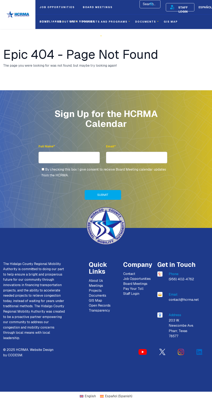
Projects (95, 290)
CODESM (15, 355)
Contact (129, 274)
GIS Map (95, 300)
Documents (97, 295)
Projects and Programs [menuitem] (104, 21)
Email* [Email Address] (111, 146)
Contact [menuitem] (115, 36)
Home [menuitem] (44, 21)
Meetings (96, 285)
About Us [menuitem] (65, 21)
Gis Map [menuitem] (171, 21)
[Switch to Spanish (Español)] (116, 396)
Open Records (100, 305)
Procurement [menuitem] (52, 36)
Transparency (99, 310)
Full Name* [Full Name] (47, 146)
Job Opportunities (137, 279)
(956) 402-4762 (181, 279)
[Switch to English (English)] (88, 396)
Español (205, 7)
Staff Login (183, 7)
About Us (96, 280)
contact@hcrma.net (184, 300)
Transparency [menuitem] (86, 36)
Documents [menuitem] (145, 21)
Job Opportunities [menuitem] (57, 7)
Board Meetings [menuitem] (97, 7)
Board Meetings (135, 284)
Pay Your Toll (133, 289)
